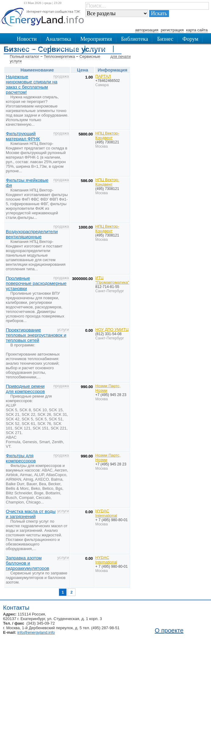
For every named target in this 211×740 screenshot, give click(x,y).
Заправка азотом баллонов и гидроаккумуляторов (27, 563)
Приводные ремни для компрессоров (25, 389)
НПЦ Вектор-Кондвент (107, 135)
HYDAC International (106, 513)
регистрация (172, 30)
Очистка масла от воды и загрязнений (30, 514)
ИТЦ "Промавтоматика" (112, 280)
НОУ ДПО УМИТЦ (111, 329)
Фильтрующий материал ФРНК (23, 136)
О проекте (169, 630)
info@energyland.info (36, 632)
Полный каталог (24, 56)
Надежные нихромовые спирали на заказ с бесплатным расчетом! (31, 84)
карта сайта (197, 30)
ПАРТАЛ (103, 76)
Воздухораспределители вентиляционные (32, 234)
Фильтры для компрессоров (21, 458)
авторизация (146, 30)
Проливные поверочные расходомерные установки (36, 283)
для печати (120, 56)
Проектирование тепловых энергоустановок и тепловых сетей (36, 335)
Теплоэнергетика (59, 56)
